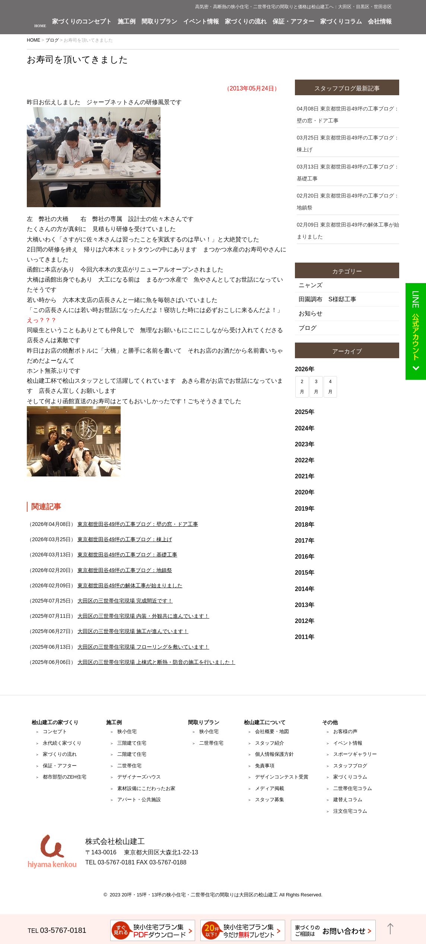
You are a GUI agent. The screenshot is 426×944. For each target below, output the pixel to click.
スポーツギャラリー (355, 754)
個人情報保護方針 (274, 754)
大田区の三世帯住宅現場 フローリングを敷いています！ (143, 647)
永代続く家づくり (62, 743)
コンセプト (55, 731)
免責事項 (264, 765)
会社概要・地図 (272, 731)
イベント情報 (201, 22)
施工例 (127, 22)
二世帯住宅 (129, 765)
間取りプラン (159, 22)
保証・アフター (293, 22)
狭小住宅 (127, 731)
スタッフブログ (350, 765)
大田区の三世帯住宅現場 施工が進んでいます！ (132, 631)
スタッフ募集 (269, 799)
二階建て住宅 (131, 754)
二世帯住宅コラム (352, 788)
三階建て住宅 (131, 743)
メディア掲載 (269, 788)
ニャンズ (310, 285)
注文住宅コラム (350, 811)
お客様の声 (345, 731)
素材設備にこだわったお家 (146, 788)
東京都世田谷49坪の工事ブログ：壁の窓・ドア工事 (137, 524)
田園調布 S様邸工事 (327, 299)
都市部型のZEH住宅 (64, 777)
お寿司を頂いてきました (77, 59)
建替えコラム (347, 799)
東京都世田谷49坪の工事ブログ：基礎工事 (127, 555)
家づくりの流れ (246, 22)
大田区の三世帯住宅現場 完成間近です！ (125, 601)
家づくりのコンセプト (82, 22)
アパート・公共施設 (139, 799)
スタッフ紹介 (269, 743)
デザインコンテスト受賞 (281, 777)
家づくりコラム (341, 22)
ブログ (308, 328)
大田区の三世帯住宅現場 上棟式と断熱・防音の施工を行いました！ (156, 662)
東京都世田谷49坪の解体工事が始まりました (129, 585)
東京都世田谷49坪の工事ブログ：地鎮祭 (124, 570)
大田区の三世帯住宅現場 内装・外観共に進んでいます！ (143, 616)
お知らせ (310, 313)
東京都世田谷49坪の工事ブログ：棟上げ (124, 539)
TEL (57, 931)
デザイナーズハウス (139, 777)
